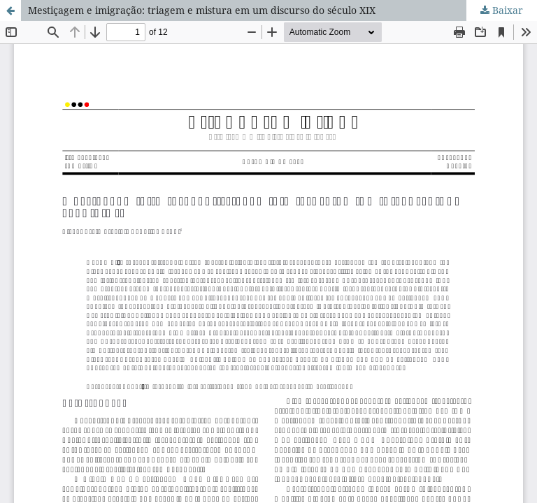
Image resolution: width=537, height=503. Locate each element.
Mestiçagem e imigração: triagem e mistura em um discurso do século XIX (201, 10)
